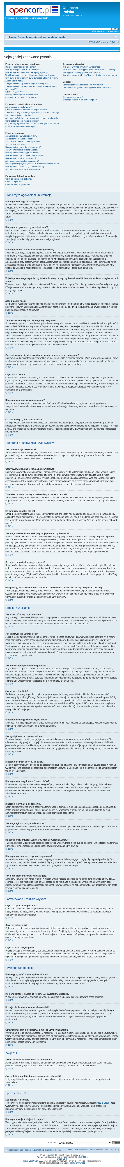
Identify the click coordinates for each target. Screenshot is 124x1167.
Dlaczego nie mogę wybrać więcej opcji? (23, 147)
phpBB (53, 1155)
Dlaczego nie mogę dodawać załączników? (24, 155)
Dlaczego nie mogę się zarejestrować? (22, 95)
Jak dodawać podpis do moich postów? (22, 141)
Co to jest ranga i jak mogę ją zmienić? (22, 121)
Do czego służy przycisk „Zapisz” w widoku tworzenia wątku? (32, 164)
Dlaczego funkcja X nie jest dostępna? (80, 100)
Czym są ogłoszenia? (14, 181)
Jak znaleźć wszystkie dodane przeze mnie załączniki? (87, 87)
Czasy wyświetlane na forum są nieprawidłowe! (26, 110)
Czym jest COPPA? (13, 92)
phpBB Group (103, 1103)
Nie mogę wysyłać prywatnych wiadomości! (82, 67)
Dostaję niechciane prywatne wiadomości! (81, 72)
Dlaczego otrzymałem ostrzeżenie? (20, 158)
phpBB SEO (62, 1159)
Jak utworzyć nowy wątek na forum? (21, 136)
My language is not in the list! (18, 115)
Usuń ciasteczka (81, 1150)
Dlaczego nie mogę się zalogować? (20, 67)
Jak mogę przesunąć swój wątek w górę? (23, 169)
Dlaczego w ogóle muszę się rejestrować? (23, 69)
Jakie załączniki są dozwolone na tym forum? (83, 85)
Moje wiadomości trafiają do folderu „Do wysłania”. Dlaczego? (90, 69)
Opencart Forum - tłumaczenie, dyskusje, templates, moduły (36, 37)
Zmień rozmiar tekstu (116, 36)
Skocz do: (52, 1143)
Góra (10, 220)
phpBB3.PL (83, 1157)
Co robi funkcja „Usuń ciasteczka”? (20, 97)
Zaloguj (115, 42)
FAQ (93, 42)
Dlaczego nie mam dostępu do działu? (22, 153)
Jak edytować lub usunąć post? (19, 139)
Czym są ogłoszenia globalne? (18, 179)
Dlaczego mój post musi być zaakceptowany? (25, 166)
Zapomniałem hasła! (14, 81)
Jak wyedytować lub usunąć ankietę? (21, 150)
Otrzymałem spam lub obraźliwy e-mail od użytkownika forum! (90, 75)
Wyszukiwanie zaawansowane (105, 31)
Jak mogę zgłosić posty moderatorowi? (22, 161)
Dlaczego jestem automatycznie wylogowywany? (26, 72)
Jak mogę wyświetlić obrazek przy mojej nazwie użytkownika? (32, 118)
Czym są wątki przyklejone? (17, 184)
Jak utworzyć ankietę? (15, 144)
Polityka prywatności (77, 1163)
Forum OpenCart (30, 1161)
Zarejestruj (103, 42)
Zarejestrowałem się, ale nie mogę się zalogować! (27, 83)
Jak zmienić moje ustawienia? (18, 107)
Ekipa (69, 1150)
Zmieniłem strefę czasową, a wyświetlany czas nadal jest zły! (32, 112)
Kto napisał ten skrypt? (73, 97)
